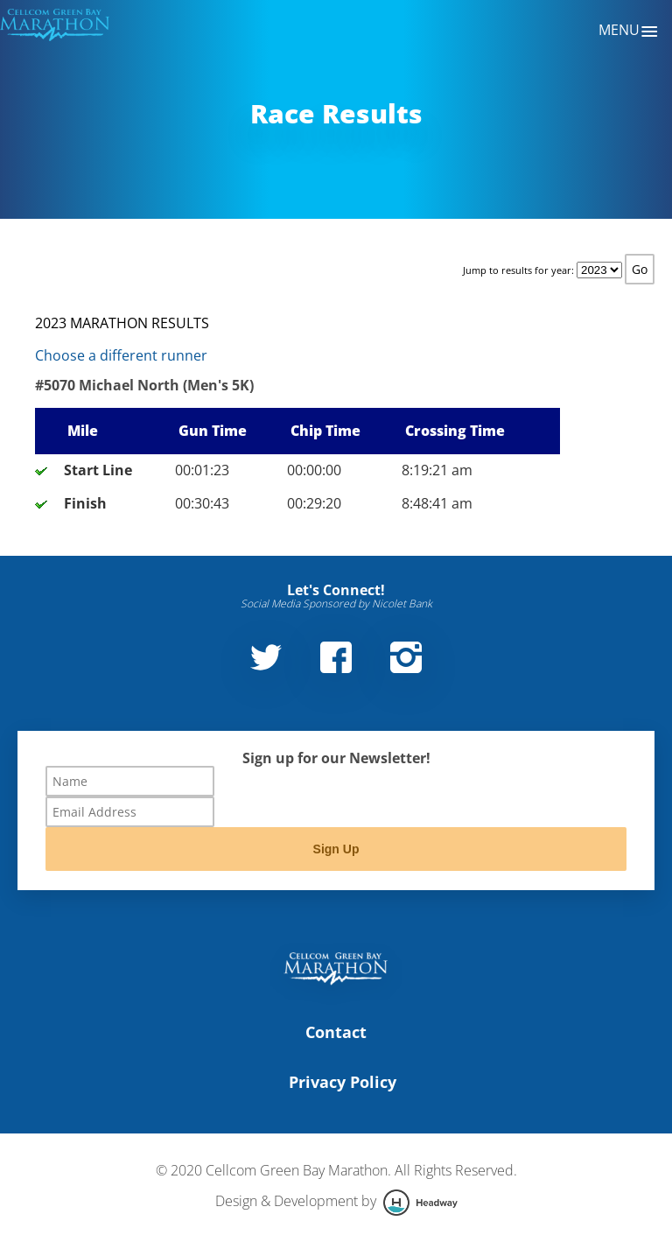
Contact (336, 1031)
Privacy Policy (342, 1081)
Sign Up (336, 849)
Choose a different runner (121, 355)
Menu (628, 31)
